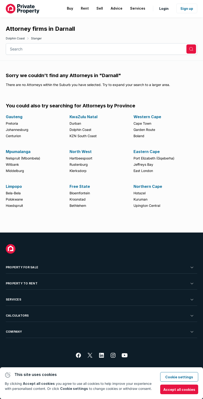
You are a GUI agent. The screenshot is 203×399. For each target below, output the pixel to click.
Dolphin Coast (15, 38)
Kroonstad (78, 199)
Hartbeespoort (81, 158)
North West (81, 151)
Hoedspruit (14, 205)
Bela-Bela (13, 193)
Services (100, 299)
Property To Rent (100, 283)
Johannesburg (17, 130)
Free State (80, 186)
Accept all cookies (179, 389)
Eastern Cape (146, 151)
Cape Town (142, 123)
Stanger (36, 38)
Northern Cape (147, 186)
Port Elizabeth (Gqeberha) (153, 158)
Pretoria (12, 123)
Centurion (13, 136)
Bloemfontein (80, 193)
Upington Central (146, 205)
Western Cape (147, 116)
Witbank (12, 164)
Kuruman (140, 199)
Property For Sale (100, 267)
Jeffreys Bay (143, 164)
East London (143, 171)
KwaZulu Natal (83, 116)
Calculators (100, 315)
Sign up (186, 8)
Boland (138, 136)
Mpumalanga (18, 151)
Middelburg (15, 171)
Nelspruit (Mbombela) (23, 158)
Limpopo (14, 186)
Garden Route (144, 130)
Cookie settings (179, 377)
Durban (75, 123)
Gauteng (14, 116)
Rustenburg (79, 164)
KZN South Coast (83, 136)
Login (164, 8)
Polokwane (14, 199)
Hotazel (139, 193)
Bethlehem (78, 205)
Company (100, 331)
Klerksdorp (78, 171)
